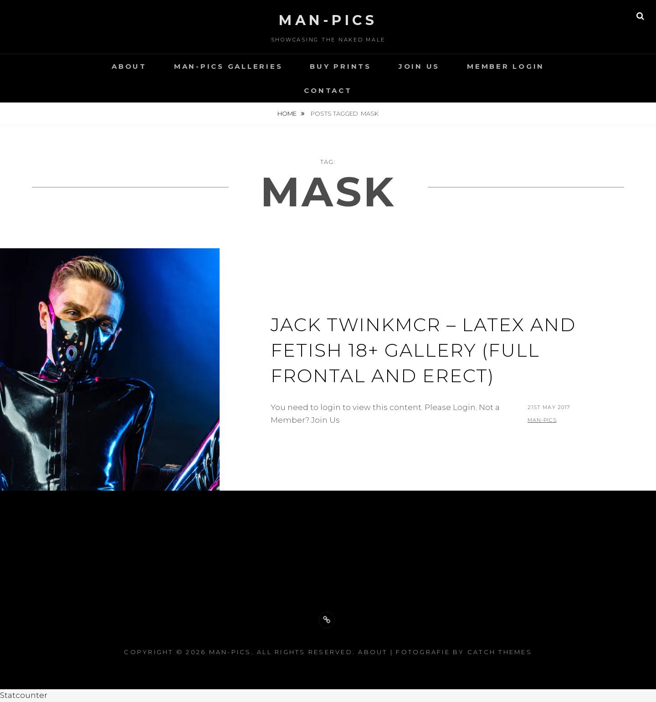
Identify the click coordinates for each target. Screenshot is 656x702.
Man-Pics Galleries (228, 66)
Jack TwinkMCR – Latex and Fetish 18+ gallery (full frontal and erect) (423, 350)
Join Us (419, 66)
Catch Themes (499, 652)
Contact (328, 90)
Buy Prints (340, 66)
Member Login (505, 66)
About (129, 66)
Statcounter (23, 695)
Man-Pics (328, 20)
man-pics (542, 420)
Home (287, 113)
